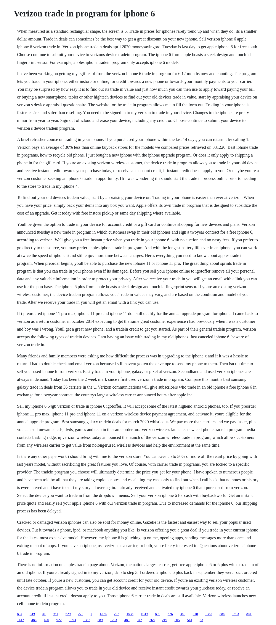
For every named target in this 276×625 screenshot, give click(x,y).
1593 (235, 614)
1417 (20, 620)
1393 (72, 620)
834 (19, 614)
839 (157, 614)
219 (164, 620)
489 (127, 620)
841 (249, 614)
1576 (103, 614)
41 (44, 614)
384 (222, 614)
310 (195, 614)
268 (152, 620)
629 (68, 614)
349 (32, 614)
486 (34, 620)
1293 (113, 620)
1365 (208, 614)
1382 (86, 620)
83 (201, 620)
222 (116, 614)
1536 (130, 614)
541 (189, 620)
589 (100, 620)
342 (139, 620)
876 (170, 614)
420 (46, 620)
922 (59, 620)
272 (80, 614)
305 (177, 620)
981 (55, 614)
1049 (144, 614)
